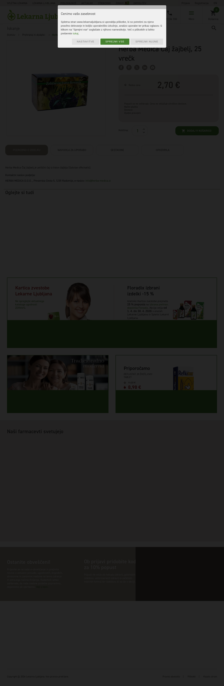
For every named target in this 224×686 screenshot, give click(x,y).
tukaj (75, 33)
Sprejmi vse (114, 41)
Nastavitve (85, 41)
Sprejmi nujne (146, 41)
